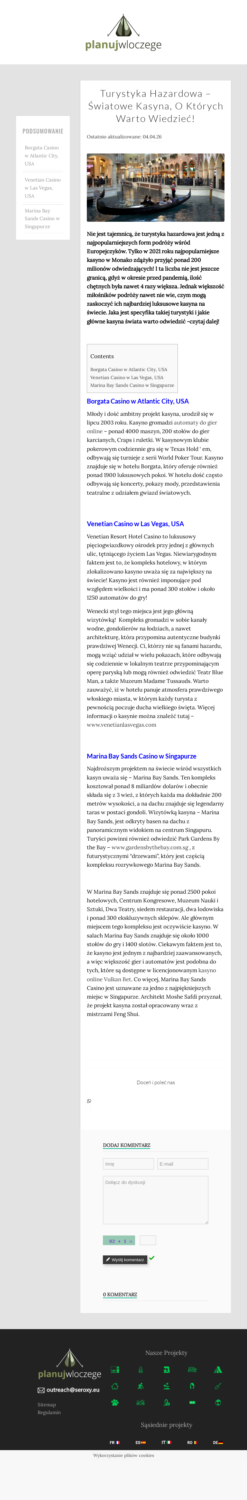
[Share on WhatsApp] (89, 1101)
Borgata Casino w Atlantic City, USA (42, 155)
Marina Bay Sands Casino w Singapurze (42, 219)
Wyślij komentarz (125, 1259)
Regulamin (49, 1412)
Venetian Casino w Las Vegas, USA (43, 188)
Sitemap (47, 1405)
